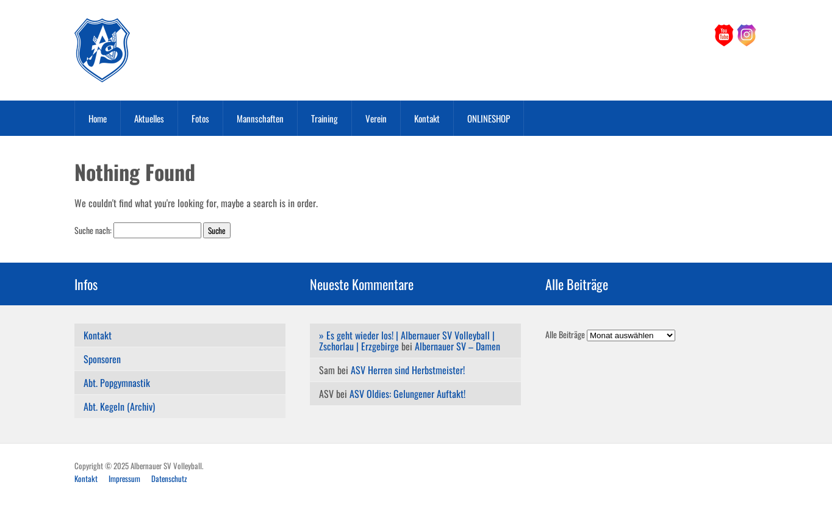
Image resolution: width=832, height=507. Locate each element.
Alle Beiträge (565, 334)
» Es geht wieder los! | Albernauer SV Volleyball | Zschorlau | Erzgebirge (407, 340)
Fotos (200, 118)
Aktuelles (149, 118)
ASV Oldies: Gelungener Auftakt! (407, 393)
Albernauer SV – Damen (457, 346)
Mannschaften (260, 118)
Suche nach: (93, 230)
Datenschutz (169, 478)
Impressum (124, 478)
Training (324, 118)
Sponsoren (102, 359)
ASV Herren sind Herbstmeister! (408, 370)
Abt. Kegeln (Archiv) (119, 406)
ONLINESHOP (488, 118)
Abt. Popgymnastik (117, 382)
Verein (376, 118)
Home (97, 118)
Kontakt (427, 118)
